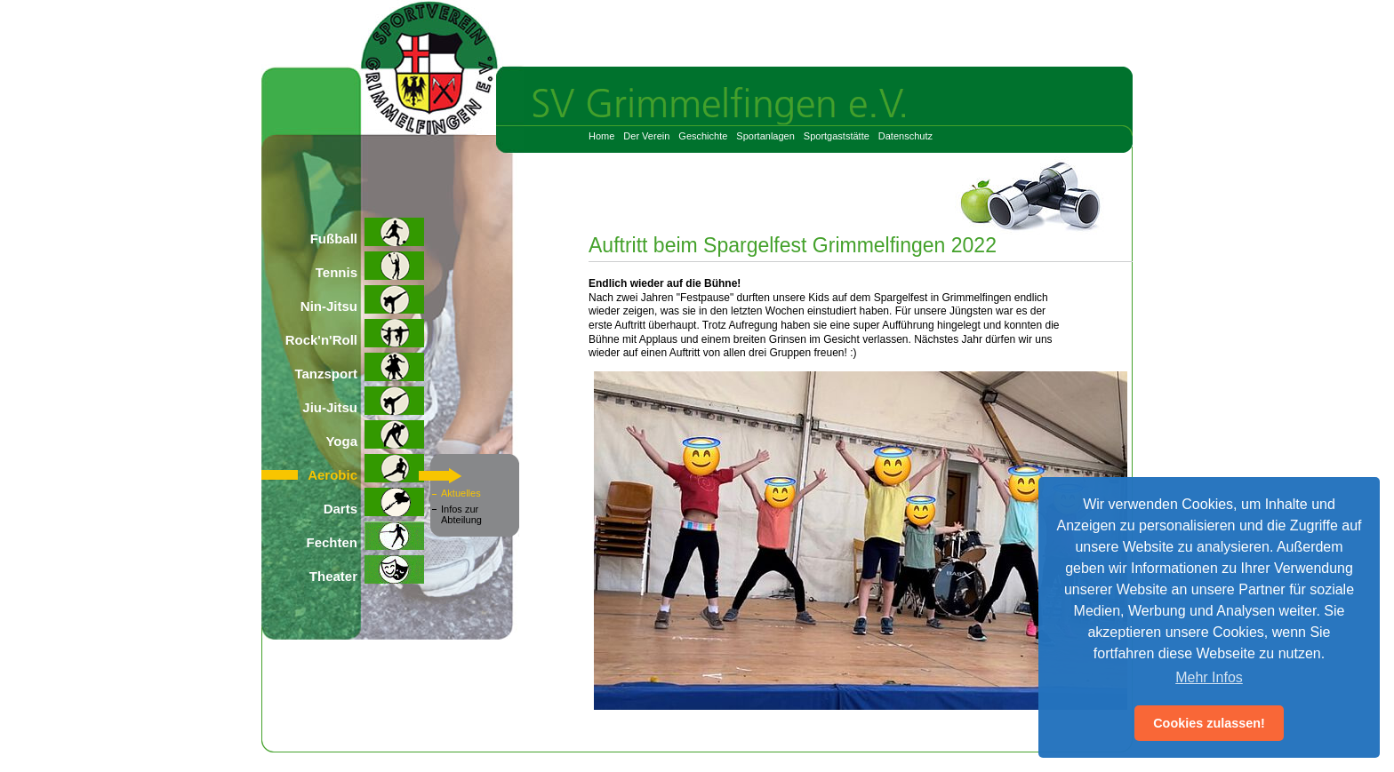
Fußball (367, 232)
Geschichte (702, 136)
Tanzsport (359, 367)
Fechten (365, 535)
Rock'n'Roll (354, 333)
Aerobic (366, 468)
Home (601, 136)
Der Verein (646, 136)
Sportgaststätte (836, 136)
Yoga (374, 434)
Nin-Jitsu (362, 299)
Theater (366, 569)
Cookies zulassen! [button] (1209, 723)
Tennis (370, 265)
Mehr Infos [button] (1209, 677)
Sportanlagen (765, 136)
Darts (374, 502)
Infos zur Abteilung (461, 514)
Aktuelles (461, 493)
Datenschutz (905, 136)
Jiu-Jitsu (363, 400)
